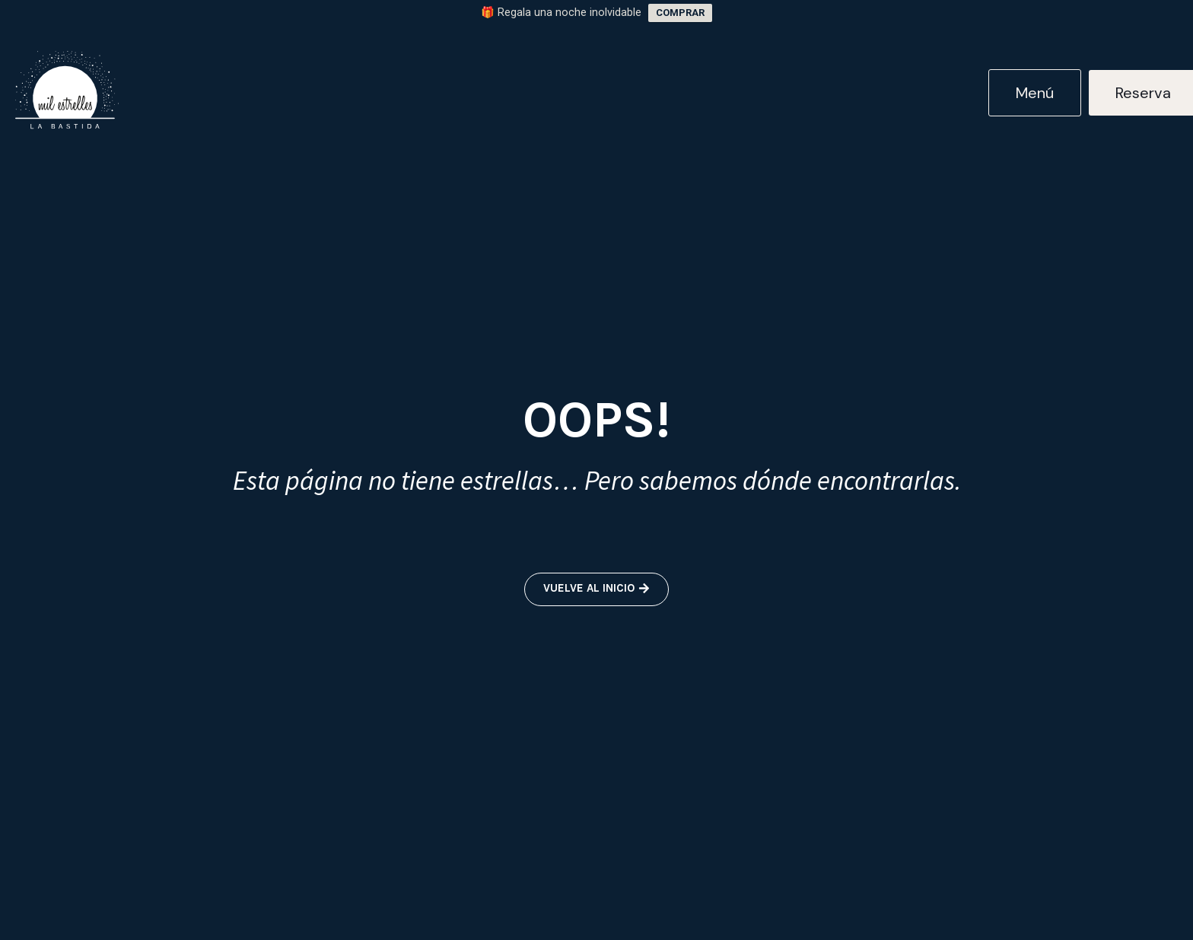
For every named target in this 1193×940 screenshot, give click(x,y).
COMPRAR (680, 12)
